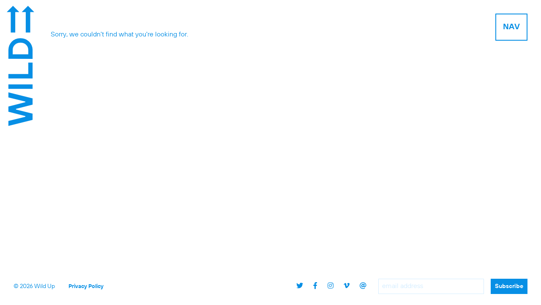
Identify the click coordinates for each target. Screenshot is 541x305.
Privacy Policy (86, 286)
